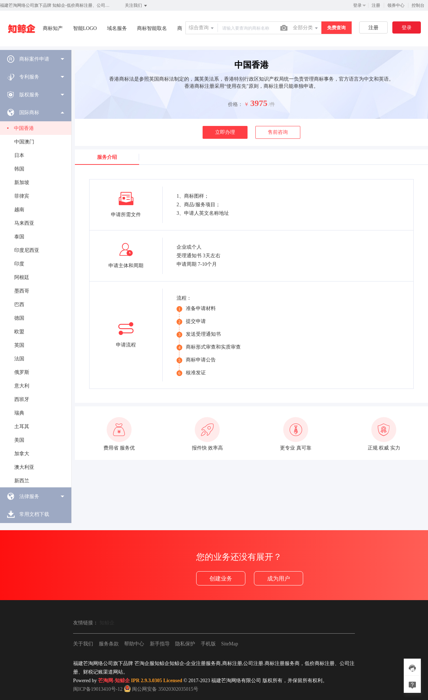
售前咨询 (278, 132)
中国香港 (24, 128)
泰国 (19, 236)
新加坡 (21, 182)
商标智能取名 (152, 28)
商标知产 (53, 28)
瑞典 (19, 413)
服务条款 (109, 643)
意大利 (21, 386)
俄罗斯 (21, 372)
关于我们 (83, 643)
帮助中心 (134, 643)
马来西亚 (24, 223)
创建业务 (220, 578)
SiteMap (229, 643)
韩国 (19, 169)
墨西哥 (21, 291)
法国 (19, 358)
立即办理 (225, 132)
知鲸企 (107, 622)
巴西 (19, 304)
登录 (357, 5)
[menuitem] (35, 59)
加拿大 (21, 453)
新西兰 (21, 480)
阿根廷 (21, 277)
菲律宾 (21, 196)
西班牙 (21, 399)
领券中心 (395, 5)
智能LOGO (85, 28)
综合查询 (202, 28)
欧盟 (19, 331)
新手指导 (160, 643)
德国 (19, 318)
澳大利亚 (24, 467)
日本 (19, 155)
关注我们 (136, 5)
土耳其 (21, 426)
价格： (235, 104)
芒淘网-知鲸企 (114, 680)
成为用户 (278, 578)
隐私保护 (185, 643)
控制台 (418, 5)
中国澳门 (24, 141)
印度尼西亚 (26, 250)
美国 (19, 440)
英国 (19, 345)
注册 (376, 5)
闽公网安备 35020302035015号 (161, 689)
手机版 (208, 643)
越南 (19, 209)
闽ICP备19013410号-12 (97, 689)
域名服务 (117, 28)
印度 (19, 264)
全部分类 (306, 28)
